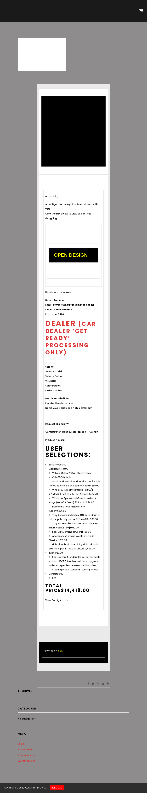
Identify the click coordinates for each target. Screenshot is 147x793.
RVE (60, 650)
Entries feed (25, 749)
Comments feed (27, 755)
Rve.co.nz (56, 787)
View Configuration (56, 600)
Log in (21, 744)
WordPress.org (26, 760)
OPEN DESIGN (71, 255)
